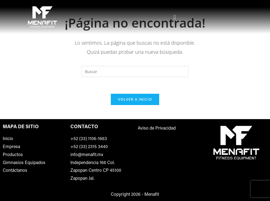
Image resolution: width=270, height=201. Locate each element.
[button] (175, 17)
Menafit (151, 194)
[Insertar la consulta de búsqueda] (135, 71)
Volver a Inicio (135, 99)
